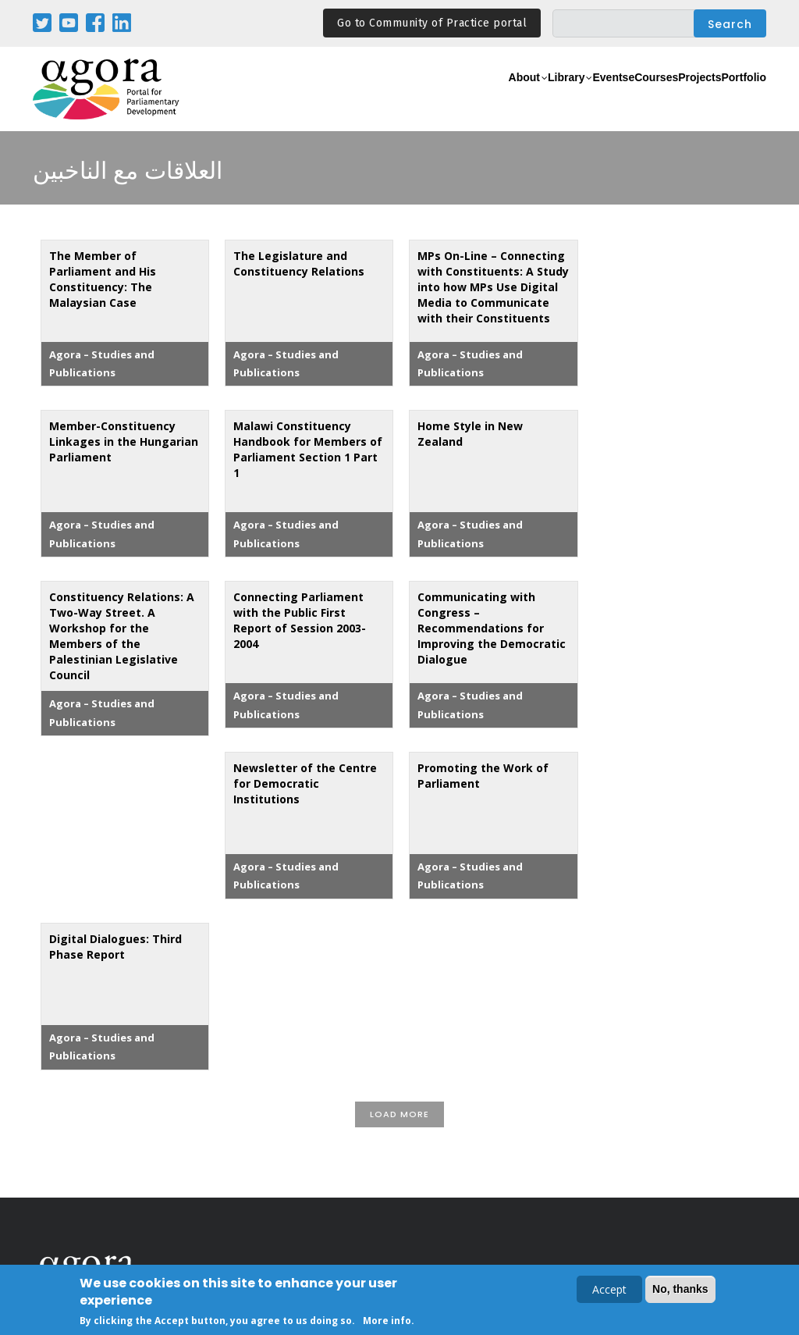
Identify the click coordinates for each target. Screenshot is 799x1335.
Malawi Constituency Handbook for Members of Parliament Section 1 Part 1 (307, 449)
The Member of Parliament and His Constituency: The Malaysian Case (102, 279)
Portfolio (733, 98)
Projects (670, 98)
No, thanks (680, 1290)
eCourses (602, 98)
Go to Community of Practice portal (432, 23)
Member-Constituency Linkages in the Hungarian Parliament (123, 441)
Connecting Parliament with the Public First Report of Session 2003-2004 (299, 620)
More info (387, 1322)
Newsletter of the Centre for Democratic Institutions (305, 783)
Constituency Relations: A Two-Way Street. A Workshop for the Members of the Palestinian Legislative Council (121, 635)
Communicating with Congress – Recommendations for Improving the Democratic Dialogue (491, 628)
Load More (399, 1114)
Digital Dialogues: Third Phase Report (115, 946)
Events (539, 98)
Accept (609, 1290)
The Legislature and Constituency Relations (298, 263)
